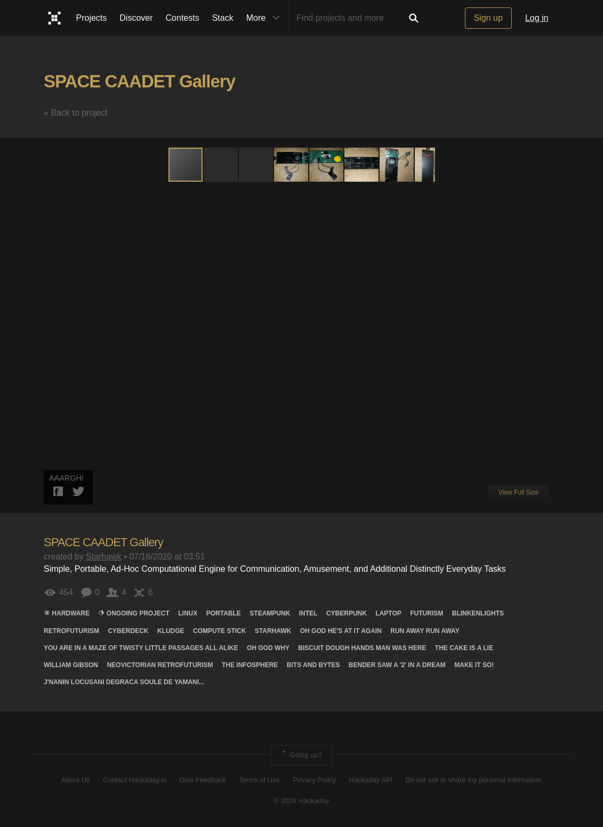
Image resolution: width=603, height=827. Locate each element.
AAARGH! (66, 478)
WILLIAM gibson (71, 665)
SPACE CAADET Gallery (139, 81)
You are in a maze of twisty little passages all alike (141, 648)
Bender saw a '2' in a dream (397, 665)
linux (187, 613)
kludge (170, 631)
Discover (135, 17)
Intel (308, 613)
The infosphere (250, 665)
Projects (91, 17)
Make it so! (474, 665)
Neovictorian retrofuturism (160, 665)
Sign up (488, 17)
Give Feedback (202, 780)
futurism (426, 613)
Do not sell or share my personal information (474, 780)
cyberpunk (346, 613)
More (265, 18)
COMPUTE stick (219, 631)
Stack (223, 17)
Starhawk (104, 556)
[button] (221, 165)
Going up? (300, 755)
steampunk (270, 613)
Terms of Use (259, 780)
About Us (75, 780)
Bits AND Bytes (313, 665)
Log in (537, 17)
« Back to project (75, 112)
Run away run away (424, 631)
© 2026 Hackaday (301, 801)
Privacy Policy (314, 780)
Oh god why (268, 648)
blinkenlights (478, 613)
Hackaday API (371, 780)
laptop (388, 613)
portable (223, 613)
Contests (182, 17)
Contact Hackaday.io (134, 780)
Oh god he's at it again (341, 631)
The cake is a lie (464, 648)
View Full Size (518, 492)
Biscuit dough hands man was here (362, 648)
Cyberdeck (128, 631)
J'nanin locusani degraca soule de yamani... (124, 682)
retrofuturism (71, 631)
